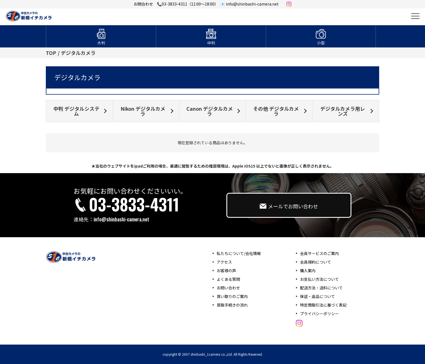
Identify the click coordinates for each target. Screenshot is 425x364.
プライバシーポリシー (319, 313)
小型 (321, 43)
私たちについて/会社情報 (239, 253)
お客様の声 (226, 270)
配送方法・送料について (321, 287)
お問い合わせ (228, 287)
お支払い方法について (319, 279)
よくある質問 (228, 279)
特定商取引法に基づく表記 (323, 305)
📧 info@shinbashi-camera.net (249, 4)
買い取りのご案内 (232, 296)
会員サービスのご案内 (319, 253)
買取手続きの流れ (232, 305)
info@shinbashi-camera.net (121, 219)
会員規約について (315, 262)
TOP (51, 52)
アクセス (224, 262)
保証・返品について (317, 296)
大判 (101, 43)
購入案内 (308, 270)
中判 (211, 43)
